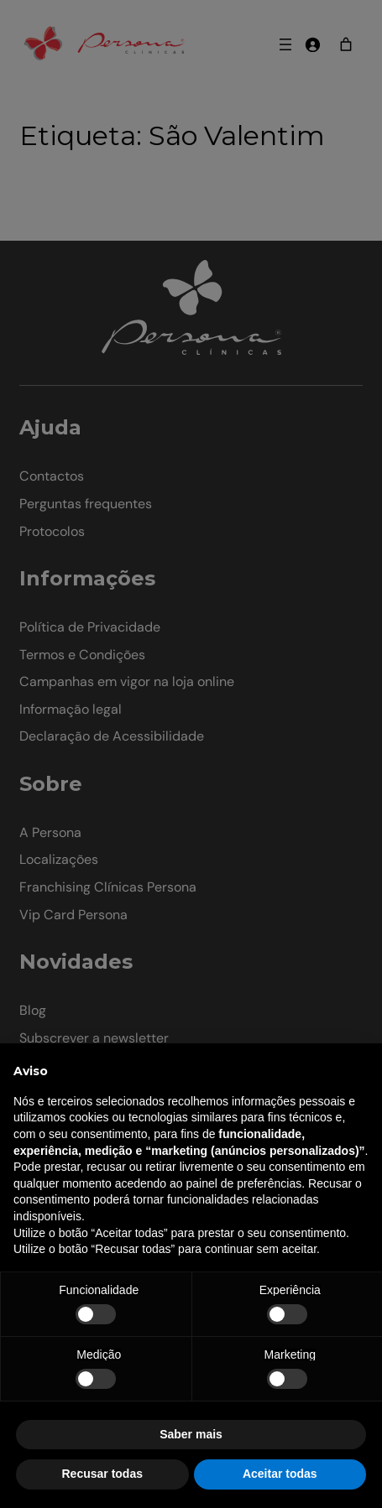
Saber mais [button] (191, 1434)
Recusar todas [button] (102, 1473)
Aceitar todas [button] (280, 1473)
